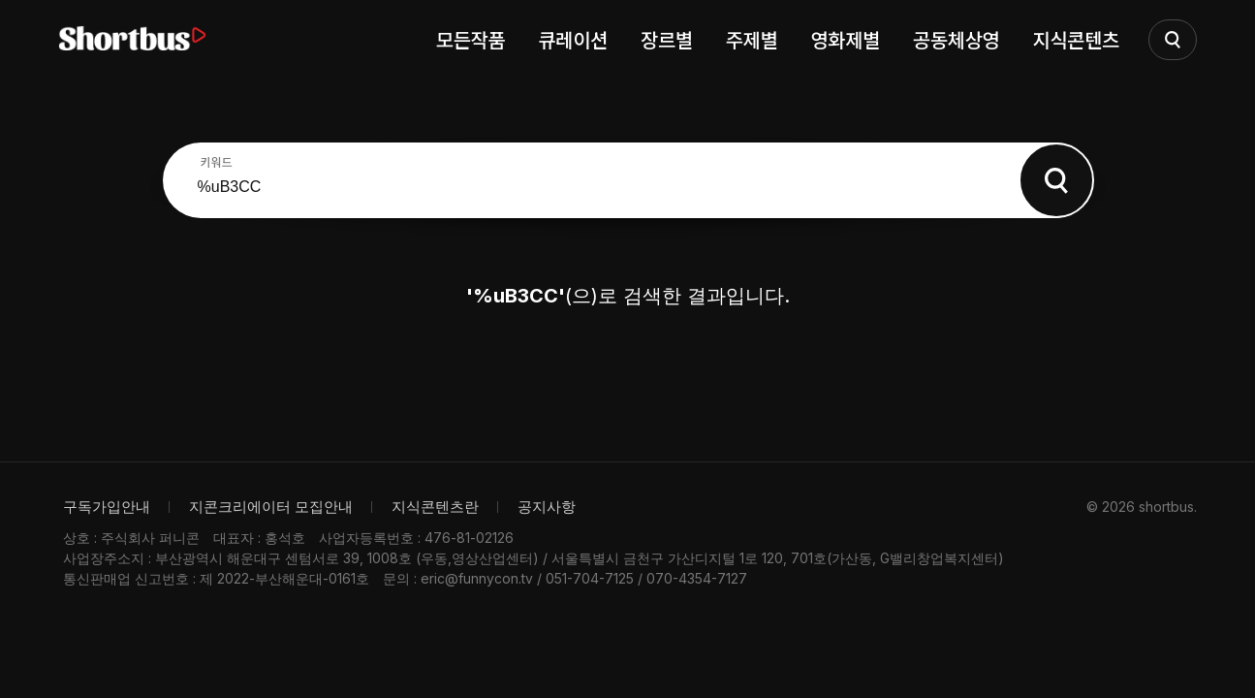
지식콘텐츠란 (435, 506)
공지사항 (547, 506)
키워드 (217, 162)
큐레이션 (573, 39)
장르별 (667, 39)
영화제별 (845, 39)
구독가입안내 (106, 506)
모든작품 (471, 39)
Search (1056, 180)
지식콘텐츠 (1076, 39)
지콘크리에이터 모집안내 (271, 506)
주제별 (752, 39)
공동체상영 (956, 39)
